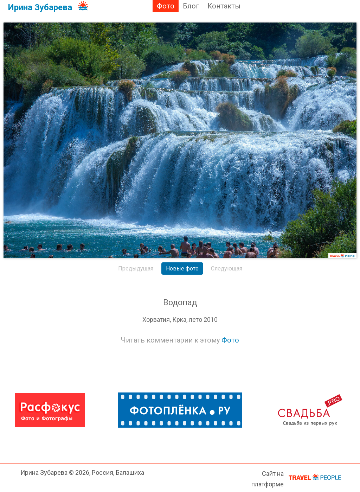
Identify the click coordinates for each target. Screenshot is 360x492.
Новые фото (182, 268)
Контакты (223, 6)
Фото (165, 6)
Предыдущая (135, 268)
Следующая (226, 268)
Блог (191, 6)
